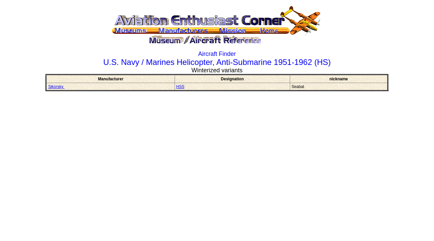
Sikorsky (56, 86)
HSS (180, 86)
